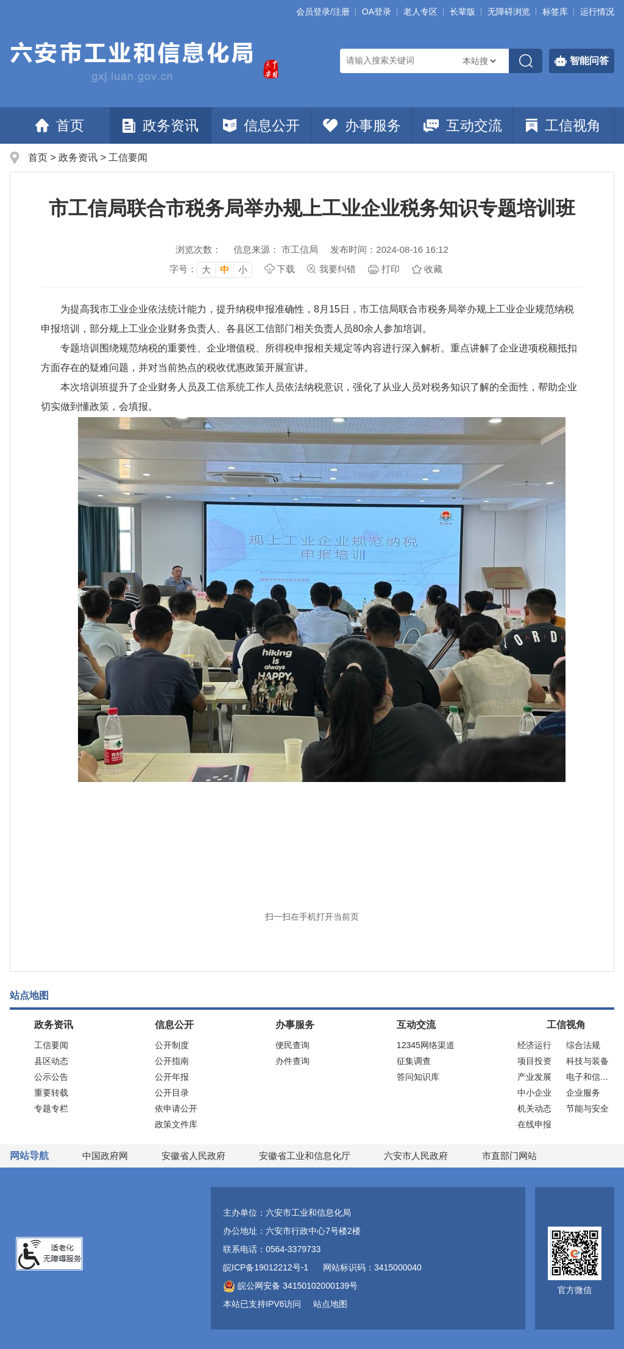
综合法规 (583, 1045)
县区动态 (51, 1061)
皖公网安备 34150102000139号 (290, 1286)
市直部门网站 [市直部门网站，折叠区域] (509, 1155)
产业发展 (534, 1077)
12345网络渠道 (426, 1045)
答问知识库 (418, 1077)
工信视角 (563, 125)
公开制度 (172, 1045)
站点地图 (330, 1304)
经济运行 (534, 1045)
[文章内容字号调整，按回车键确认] (210, 269)
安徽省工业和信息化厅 (304, 1155)
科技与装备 (587, 1061)
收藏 (433, 269)
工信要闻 (127, 157)
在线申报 (534, 1124)
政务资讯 (160, 125)
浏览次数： (198, 249)
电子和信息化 (590, 1077)
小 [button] (242, 269)
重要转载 (51, 1092)
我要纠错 (337, 269)
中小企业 (534, 1092)
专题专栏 (51, 1108)
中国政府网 (105, 1155)
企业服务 (583, 1092)
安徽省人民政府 (193, 1155)
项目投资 (534, 1061)
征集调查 (414, 1061)
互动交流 (463, 125)
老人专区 (420, 11)
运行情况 (597, 11)
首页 (59, 125)
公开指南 (172, 1061)
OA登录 (376, 11)
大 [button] (206, 269)
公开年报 (172, 1077)
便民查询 (292, 1045)
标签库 (555, 11)
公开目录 (172, 1092)
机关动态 (534, 1108)
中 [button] (224, 269)
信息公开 (261, 125)
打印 (390, 269)
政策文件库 (176, 1124)
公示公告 (51, 1077)
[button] (462, 11)
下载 (286, 269)
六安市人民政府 (416, 1155)
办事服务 (362, 125)
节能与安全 (587, 1108)
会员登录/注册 (323, 11)
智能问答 (582, 60)
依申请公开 (176, 1108)
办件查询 (292, 1061)
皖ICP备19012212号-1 (265, 1267)
